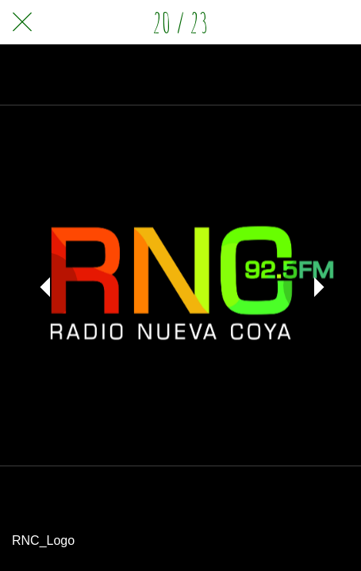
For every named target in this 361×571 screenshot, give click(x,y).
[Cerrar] (22, 22)
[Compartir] (297, 22)
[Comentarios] (339, 22)
